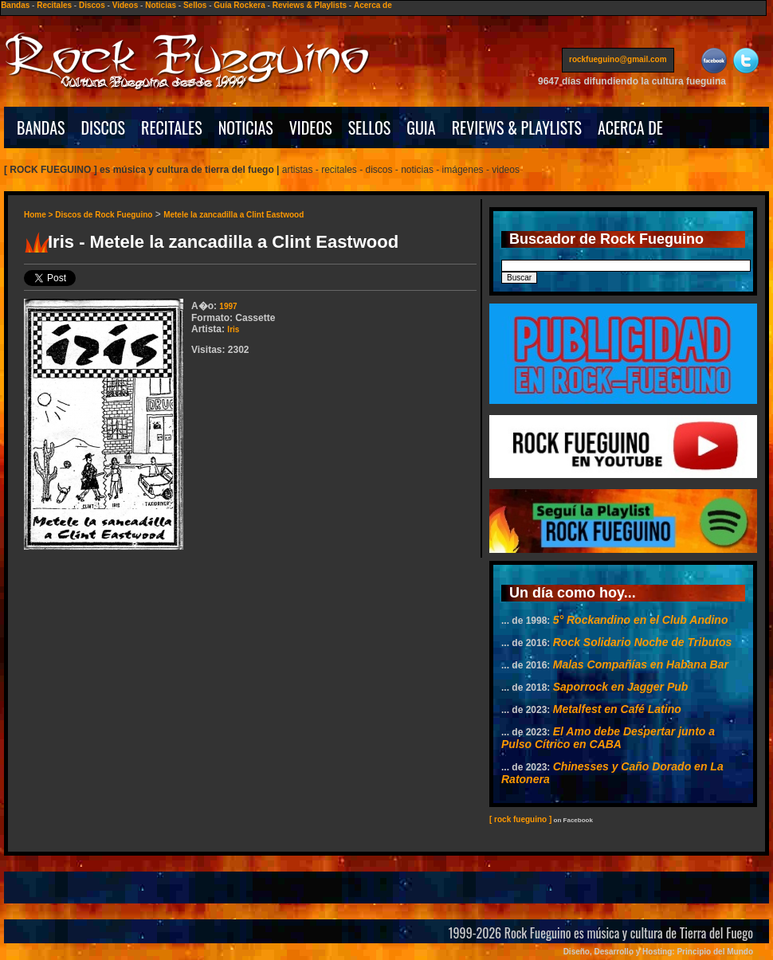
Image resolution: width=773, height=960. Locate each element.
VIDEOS (310, 127)
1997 (228, 306)
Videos (125, 5)
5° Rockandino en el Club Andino (640, 619)
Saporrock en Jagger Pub (621, 686)
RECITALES (171, 127)
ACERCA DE (630, 127)
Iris (233, 329)
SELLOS (369, 127)
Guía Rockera (239, 5)
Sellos (194, 5)
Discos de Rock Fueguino (103, 214)
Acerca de (373, 5)
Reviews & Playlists (310, 5)
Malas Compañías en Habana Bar (640, 664)
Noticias (160, 5)
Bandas (15, 5)
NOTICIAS (245, 127)
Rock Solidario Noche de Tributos (642, 642)
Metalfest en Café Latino (617, 709)
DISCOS (103, 127)
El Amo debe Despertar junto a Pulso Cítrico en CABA (608, 737)
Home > (39, 214)
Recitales (54, 5)
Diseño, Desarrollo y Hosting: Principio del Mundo (658, 951)
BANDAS (41, 127)
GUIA (420, 127)
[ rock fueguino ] (520, 819)
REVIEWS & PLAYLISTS (517, 127)
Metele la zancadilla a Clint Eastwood (233, 214)
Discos (92, 5)
